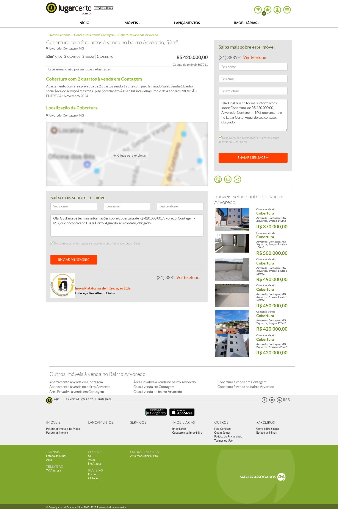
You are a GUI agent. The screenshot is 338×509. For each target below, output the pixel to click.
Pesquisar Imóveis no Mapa (63, 428)
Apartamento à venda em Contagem (76, 382)
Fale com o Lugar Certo (78, 399)
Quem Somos (222, 432)
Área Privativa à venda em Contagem (76, 392)
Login (56, 399)
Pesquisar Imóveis (57, 432)
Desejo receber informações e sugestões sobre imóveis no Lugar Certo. (95, 243)
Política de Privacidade (228, 436)
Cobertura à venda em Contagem (242, 382)
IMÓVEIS (53, 422)
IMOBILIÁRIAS (183, 422)
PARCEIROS (265, 422)
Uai (90, 456)
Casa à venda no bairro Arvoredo (157, 392)
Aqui (49, 459)
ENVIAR (253, 157)
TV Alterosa (53, 470)
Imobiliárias (247, 23)
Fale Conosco (222, 428)
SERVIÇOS (138, 422)
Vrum (91, 459)
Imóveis (132, 23)
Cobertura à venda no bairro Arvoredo (246, 387)
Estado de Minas (266, 432)
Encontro (93, 474)
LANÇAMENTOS (100, 422)
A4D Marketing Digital (144, 456)
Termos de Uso (223, 440)
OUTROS (221, 422)
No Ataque (95, 463)
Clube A (93, 478)
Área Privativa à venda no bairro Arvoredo (164, 382)
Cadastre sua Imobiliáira (187, 432)
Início (83, 23)
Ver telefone (187, 277)
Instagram (104, 399)
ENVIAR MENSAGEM (73, 259)
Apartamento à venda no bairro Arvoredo (80, 387)
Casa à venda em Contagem (153, 387)
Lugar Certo (69, 8)
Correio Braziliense (268, 428)
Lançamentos (187, 23)
